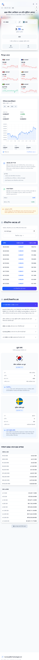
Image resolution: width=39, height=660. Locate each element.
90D (12, 106)
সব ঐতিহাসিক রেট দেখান (19, 288)
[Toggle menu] (36, 4)
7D (4, 106)
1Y (15, 106)
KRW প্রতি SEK (7, 8)
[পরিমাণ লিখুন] (19, 37)
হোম (2, 8)
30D (8, 106)
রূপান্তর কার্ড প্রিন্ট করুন (19, 526)
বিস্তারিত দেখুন (19, 235)
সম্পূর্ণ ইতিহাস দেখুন (31, 152)
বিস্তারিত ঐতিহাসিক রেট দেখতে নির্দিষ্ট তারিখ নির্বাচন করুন (14, 227)
